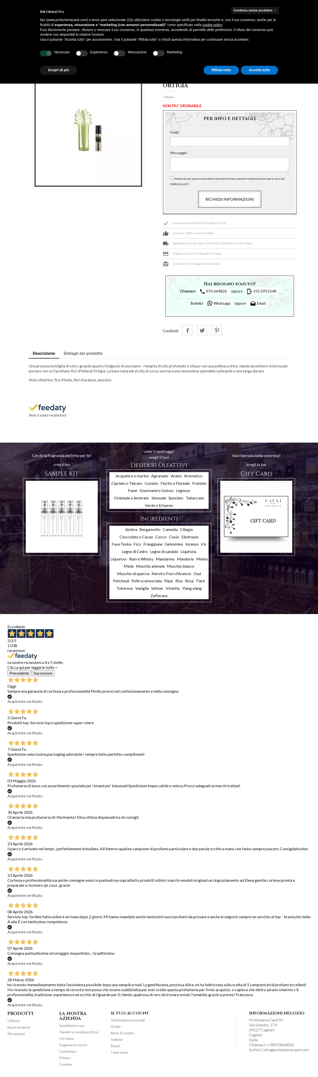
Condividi (187, 330)
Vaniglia (142, 588)
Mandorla (185, 558)
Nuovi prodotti (18, 1027)
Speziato (175, 497)
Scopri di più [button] (58, 70)
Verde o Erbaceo (159, 505)
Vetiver (157, 588)
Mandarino (165, 558)
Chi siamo (66, 1038)
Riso (179, 580)
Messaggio (178, 153)
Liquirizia (188, 551)
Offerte (13, 1021)
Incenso (192, 544)
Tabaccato (195, 497)
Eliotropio (189, 536)
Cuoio (174, 536)
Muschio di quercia (133, 573)
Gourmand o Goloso (156, 490)
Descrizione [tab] (44, 353)
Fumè (132, 490)
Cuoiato (151, 483)
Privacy (64, 1058)
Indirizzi (117, 1039)
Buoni (115, 1046)
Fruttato (199, 483)
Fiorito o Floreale (175, 483)
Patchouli (121, 580)
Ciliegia (186, 529)
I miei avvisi (119, 1052)
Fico (137, 544)
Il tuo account (130, 1013)
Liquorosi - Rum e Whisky (131, 558)
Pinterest (216, 330)
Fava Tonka (121, 544)
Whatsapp (218, 303)
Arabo (176, 475)
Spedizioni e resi (71, 1025)
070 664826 (213, 291)
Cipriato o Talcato (126, 483)
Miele (129, 566)
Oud (197, 573)
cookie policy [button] (212, 25)
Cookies (65, 1064)
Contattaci (67, 1051)
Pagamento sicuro (73, 1045)
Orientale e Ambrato (131, 497)
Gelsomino (174, 544)
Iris (203, 544)
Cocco (160, 536)
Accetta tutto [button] (259, 70)
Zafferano (159, 595)
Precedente (19, 673)
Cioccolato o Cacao (136, 536)
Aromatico (193, 475)
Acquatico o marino (132, 475)
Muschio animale (150, 566)
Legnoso (183, 490)
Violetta (173, 588)
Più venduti (16, 1034)
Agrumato (159, 475)
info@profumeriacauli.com (286, 1049)
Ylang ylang (192, 588)
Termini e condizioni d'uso (79, 1032)
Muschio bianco (180, 566)
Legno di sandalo (164, 551)
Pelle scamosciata (146, 580)
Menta (202, 558)
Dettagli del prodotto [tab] (83, 353)
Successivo (43, 673)
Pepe (168, 580)
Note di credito (122, 1033)
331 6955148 (261, 291)
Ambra (131, 529)
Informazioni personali (128, 1020)
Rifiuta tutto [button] (221, 70)
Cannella (170, 529)
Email (174, 132)
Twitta (202, 330)
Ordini (116, 1026)
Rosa (189, 580)
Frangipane (152, 544)
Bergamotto (149, 529)
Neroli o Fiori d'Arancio (171, 573)
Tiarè (200, 580)
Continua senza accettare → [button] (255, 10)
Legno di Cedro (135, 551)
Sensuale (159, 497)
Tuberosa (124, 588)
